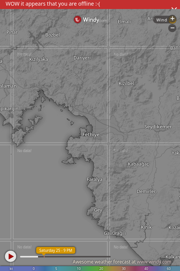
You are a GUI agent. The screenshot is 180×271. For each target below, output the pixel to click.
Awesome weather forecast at (122, 262)
